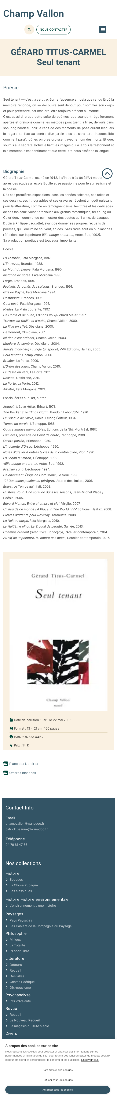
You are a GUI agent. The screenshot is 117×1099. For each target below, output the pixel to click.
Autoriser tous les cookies (58, 1089)
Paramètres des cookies (58, 1070)
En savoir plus (90, 1059)
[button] (102, 29)
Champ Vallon (33, 13)
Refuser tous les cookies (58, 1079)
